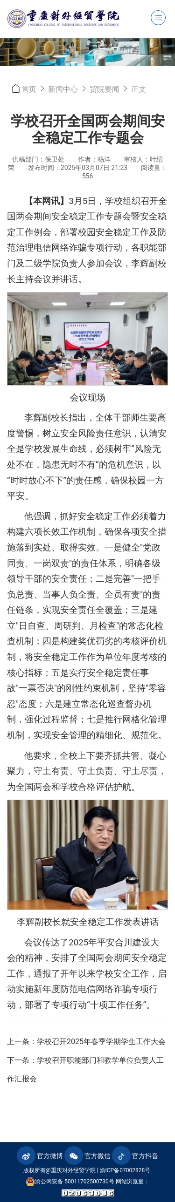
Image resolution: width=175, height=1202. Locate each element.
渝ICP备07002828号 (125, 1170)
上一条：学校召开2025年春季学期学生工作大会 (86, 1041)
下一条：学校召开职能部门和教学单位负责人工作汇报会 (85, 1069)
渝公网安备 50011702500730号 (70, 1181)
